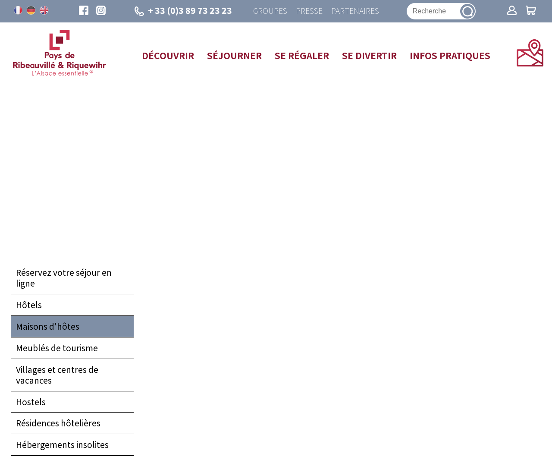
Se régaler (302, 55)
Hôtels (29, 305)
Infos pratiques (450, 55)
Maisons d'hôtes (47, 326)
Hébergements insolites (62, 444)
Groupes (270, 11)
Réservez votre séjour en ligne (64, 277)
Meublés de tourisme (57, 348)
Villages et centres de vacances (57, 374)
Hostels (31, 402)
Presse (309, 11)
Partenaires (355, 11)
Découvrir (168, 55)
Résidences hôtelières (58, 423)
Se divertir (369, 55)
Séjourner (234, 55)
